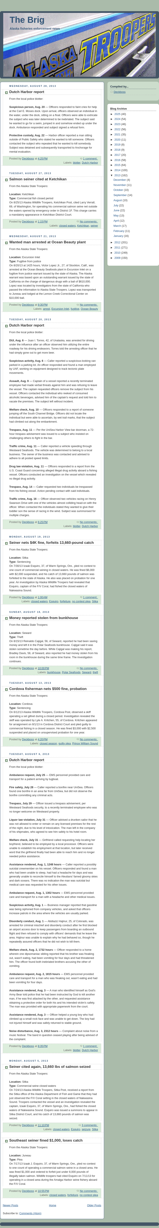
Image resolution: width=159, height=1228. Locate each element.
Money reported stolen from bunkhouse (43, 618)
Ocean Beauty (89, 308)
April (116, 220)
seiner (94, 225)
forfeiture (65, 601)
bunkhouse (54, 672)
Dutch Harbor (90, 162)
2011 (118, 247)
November (120, 185)
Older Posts (94, 1205)
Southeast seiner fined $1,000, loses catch (46, 1140)
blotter (76, 162)
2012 (118, 242)
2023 (118, 124)
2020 (118, 139)
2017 (118, 154)
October (118, 190)
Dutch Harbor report (26, 92)
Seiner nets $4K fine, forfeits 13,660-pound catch (51, 543)
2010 (118, 252)
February (119, 231)
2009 (118, 257)
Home (52, 1205)
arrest (46, 308)
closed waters (67, 225)
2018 (118, 149)
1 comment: (90, 158)
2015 (118, 165)
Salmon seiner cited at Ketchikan (38, 179)
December (120, 179)
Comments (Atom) (30, 1213)
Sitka (95, 601)
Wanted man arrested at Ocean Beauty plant (47, 242)
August (118, 200)
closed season (48, 743)
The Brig (27, 20)
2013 (118, 175)
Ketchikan (83, 225)
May (116, 215)
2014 (118, 170)
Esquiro (53, 601)
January (118, 236)
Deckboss (119, 92)
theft (95, 672)
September (120, 195)
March (117, 225)
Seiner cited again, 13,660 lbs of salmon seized (49, 1067)
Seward (86, 672)
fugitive (75, 308)
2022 (118, 129)
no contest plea (81, 601)
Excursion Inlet (60, 308)
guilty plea (64, 743)
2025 (118, 114)
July (116, 205)
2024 (118, 119)
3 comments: (90, 1125)
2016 (118, 160)
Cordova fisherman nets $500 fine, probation (48, 689)
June (116, 210)
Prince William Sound (85, 743)
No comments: (89, 221)
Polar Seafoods (71, 672)
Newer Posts (10, 1205)
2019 (118, 144)
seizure (86, 1129)
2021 (118, 134)
